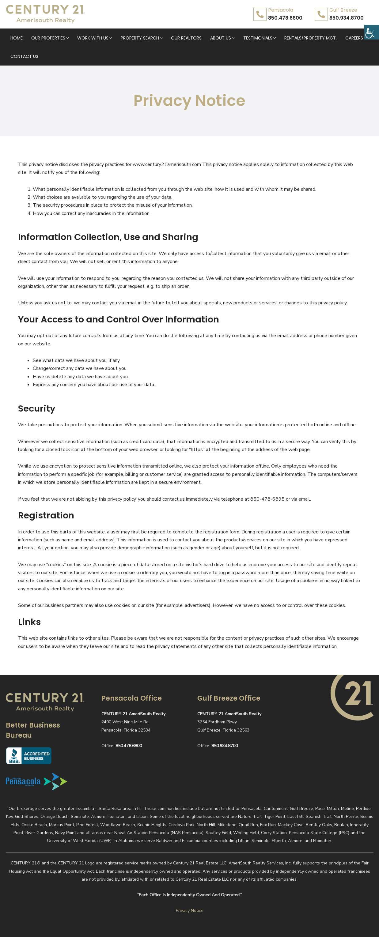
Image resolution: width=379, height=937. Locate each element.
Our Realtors (171, 38)
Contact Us (355, 38)
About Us (203, 38)
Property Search (130, 38)
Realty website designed (322, 927)
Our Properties (45, 38)
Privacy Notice (189, 892)
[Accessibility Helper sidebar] (371, 28)
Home (16, 38)
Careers (325, 38)
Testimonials (236, 38)
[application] (62, 38)
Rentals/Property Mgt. (284, 38)
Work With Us (86, 38)
